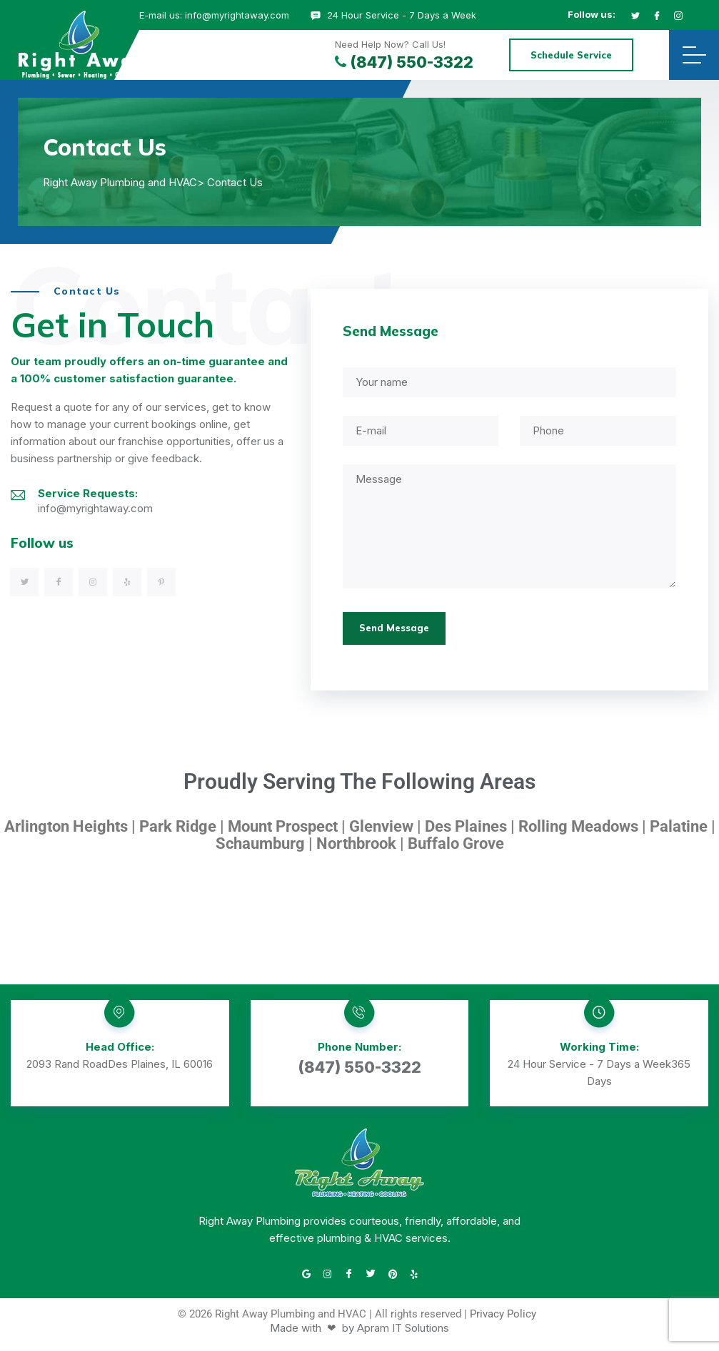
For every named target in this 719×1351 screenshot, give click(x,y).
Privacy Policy (503, 1313)
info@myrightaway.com (237, 15)
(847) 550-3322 (404, 62)
